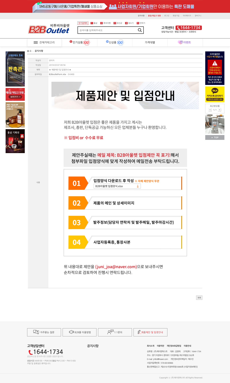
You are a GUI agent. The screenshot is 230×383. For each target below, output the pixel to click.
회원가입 (176, 16)
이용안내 (187, 346)
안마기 (141, 23)
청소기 (129, 23)
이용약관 (160, 346)
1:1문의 (118, 332)
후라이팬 (105, 23)
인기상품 (76, 41)
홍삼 (94, 23)
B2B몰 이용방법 (83, 332)
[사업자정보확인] (190, 367)
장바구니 (198, 16)
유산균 (118, 23)
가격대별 (150, 42)
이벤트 (187, 42)
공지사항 (39, 51)
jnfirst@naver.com (160, 359)
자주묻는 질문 (47, 332)
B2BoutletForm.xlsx (58, 74)
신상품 (111, 41)
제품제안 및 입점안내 (152, 332)
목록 (199, 298)
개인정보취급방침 (174, 346)
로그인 (166, 16)
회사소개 (150, 346)
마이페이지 (187, 16)
